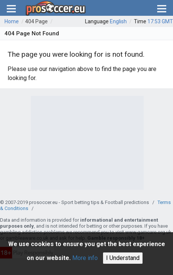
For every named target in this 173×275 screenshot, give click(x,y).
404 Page (36, 21)
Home (12, 21)
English (118, 21)
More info (85, 257)
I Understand (123, 257)
